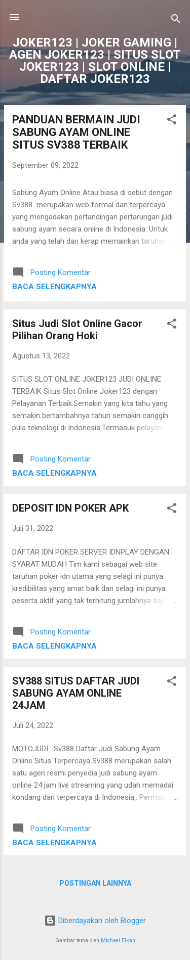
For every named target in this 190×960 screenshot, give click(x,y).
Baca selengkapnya (54, 286)
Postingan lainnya (95, 883)
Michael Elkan (118, 940)
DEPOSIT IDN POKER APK (70, 508)
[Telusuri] (176, 20)
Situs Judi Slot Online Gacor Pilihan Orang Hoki (77, 329)
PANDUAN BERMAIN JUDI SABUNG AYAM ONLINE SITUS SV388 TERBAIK (76, 132)
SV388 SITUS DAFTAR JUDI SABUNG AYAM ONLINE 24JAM (75, 693)
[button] (172, 121)
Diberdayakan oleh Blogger (95, 920)
